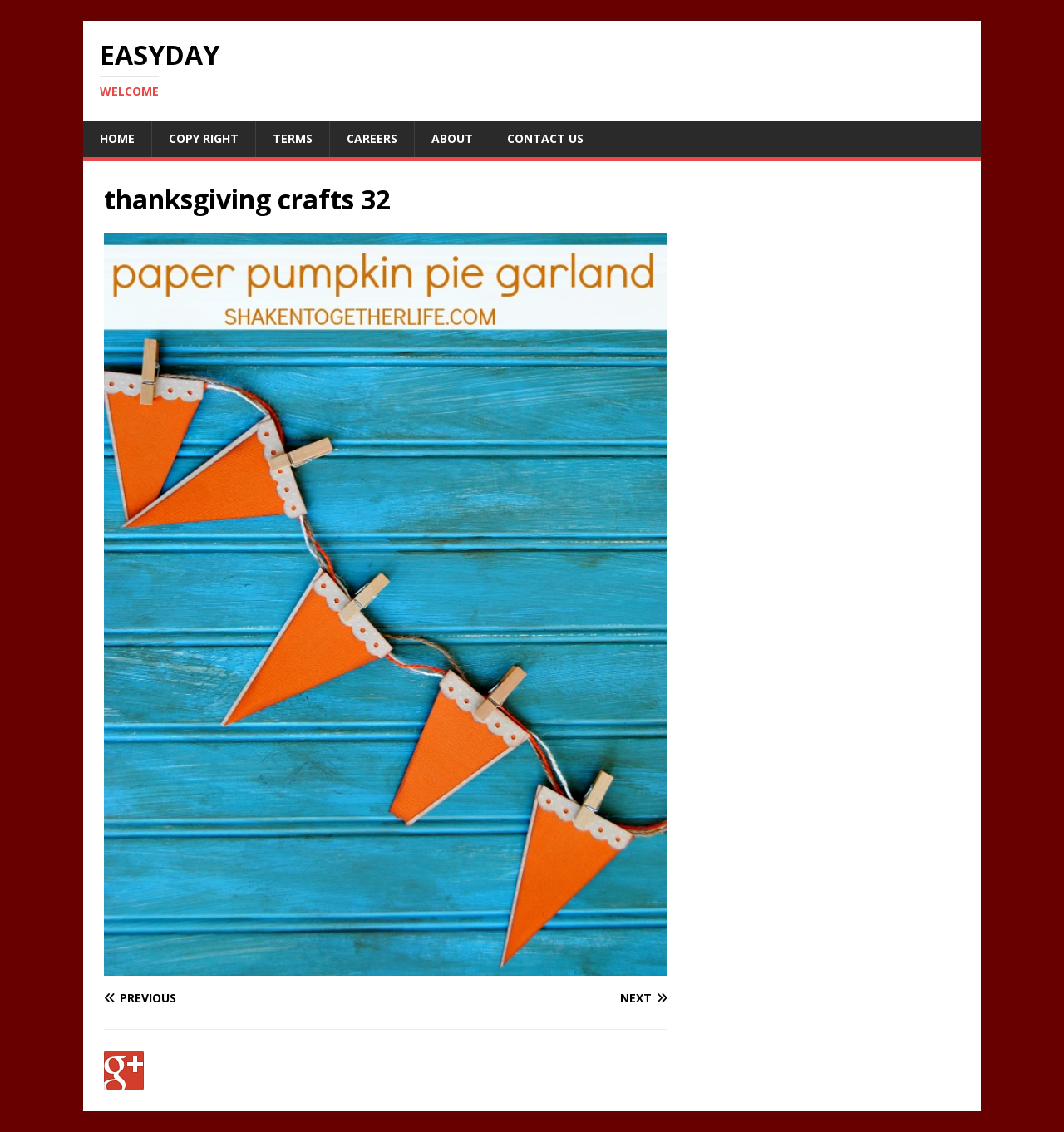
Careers (372, 138)
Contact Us (545, 138)
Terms (293, 138)
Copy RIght (204, 138)
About (452, 138)
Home (117, 138)
